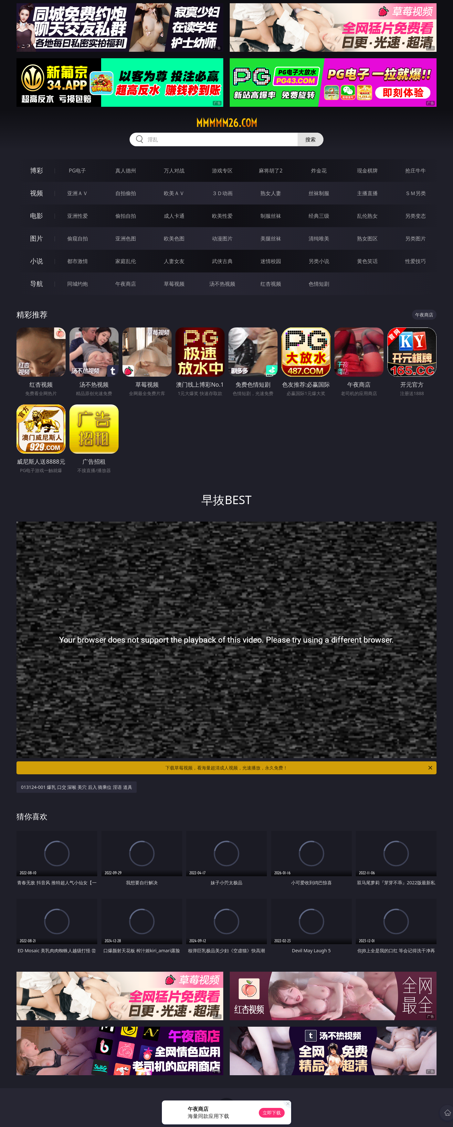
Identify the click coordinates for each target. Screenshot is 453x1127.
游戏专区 (222, 170)
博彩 (36, 170)
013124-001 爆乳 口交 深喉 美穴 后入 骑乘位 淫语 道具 (76, 787)
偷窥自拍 (77, 238)
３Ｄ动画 (222, 193)
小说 (36, 261)
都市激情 (77, 261)
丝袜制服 (319, 193)
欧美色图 (174, 238)
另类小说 (319, 261)
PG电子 (77, 170)
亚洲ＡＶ (77, 193)
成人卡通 (174, 215)
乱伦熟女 (367, 215)
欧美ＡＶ (174, 193)
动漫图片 (222, 238)
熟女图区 (367, 238)
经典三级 (319, 215)
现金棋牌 (367, 170)
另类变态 (415, 215)
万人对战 (174, 170)
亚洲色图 (125, 238)
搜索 (310, 139)
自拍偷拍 (125, 193)
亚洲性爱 (77, 215)
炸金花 (319, 170)
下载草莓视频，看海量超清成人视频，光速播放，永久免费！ (299, 768)
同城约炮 (77, 283)
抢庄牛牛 (415, 170)
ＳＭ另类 (415, 193)
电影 (36, 215)
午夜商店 (125, 283)
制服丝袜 (270, 215)
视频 (36, 193)
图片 (36, 238)
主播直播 (367, 193)
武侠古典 (222, 261)
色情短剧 (319, 283)
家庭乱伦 (125, 261)
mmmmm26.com (226, 122)
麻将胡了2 (270, 170)
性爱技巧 (415, 261)
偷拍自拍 (125, 215)
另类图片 (415, 238)
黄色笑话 (367, 261)
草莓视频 (174, 283)
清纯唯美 (319, 238)
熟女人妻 (270, 193)
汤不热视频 (222, 283)
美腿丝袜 (270, 238)
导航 (36, 283)
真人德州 (125, 170)
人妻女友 (174, 261)
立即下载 (272, 1113)
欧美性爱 (222, 215)
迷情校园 (270, 261)
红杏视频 (270, 283)
